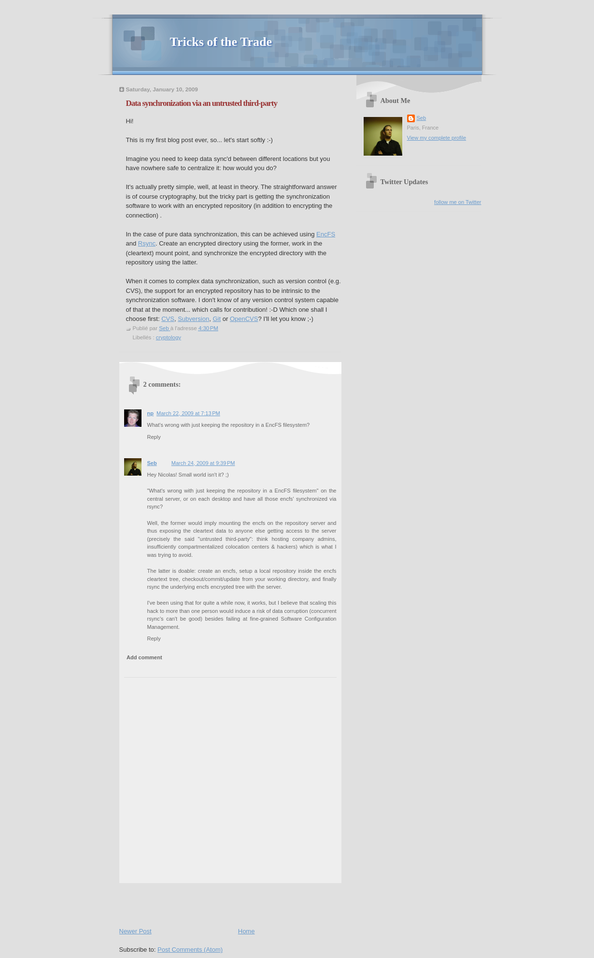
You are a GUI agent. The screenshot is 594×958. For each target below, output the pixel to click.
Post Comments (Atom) (190, 949)
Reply (154, 437)
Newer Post (135, 931)
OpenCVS (244, 318)
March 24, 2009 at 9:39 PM (203, 463)
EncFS (325, 234)
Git (216, 318)
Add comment (144, 657)
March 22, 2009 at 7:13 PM (188, 413)
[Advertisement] (232, 902)
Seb (152, 463)
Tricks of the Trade (221, 42)
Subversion (193, 318)
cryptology (168, 337)
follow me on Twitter (457, 202)
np (150, 413)
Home (246, 931)
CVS (167, 318)
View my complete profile (437, 138)
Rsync (147, 243)
